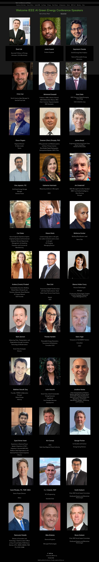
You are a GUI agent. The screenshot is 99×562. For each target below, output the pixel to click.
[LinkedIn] (52, 553)
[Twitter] (50, 553)
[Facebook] (48, 553)
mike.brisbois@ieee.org (51, 555)
